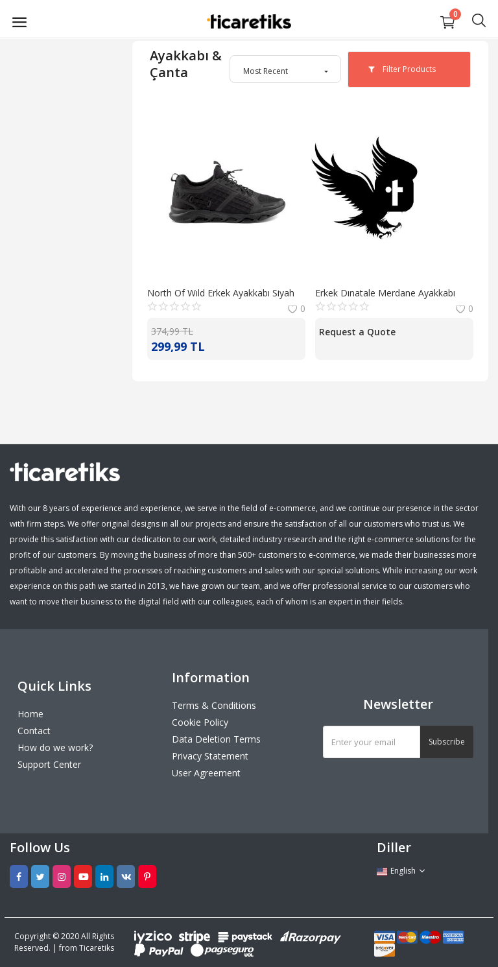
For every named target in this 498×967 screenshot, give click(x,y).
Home (30, 714)
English (401, 870)
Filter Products (402, 69)
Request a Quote (357, 332)
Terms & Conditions (214, 705)
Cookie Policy (200, 722)
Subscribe (447, 741)
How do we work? (55, 747)
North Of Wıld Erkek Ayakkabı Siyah (220, 293)
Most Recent (265, 71)
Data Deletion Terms (216, 739)
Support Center (49, 764)
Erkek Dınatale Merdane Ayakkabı (385, 293)
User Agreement (206, 773)
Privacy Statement (210, 756)
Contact (34, 730)
